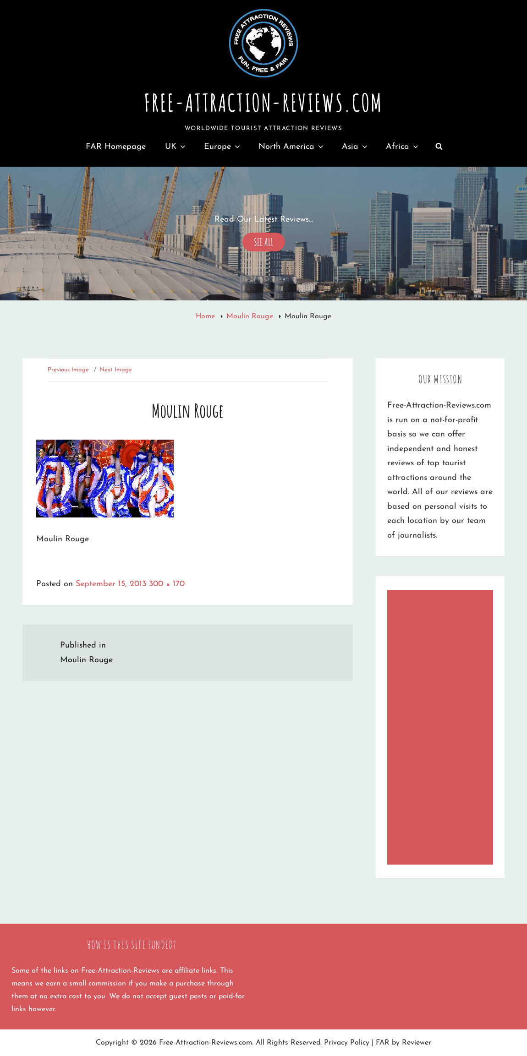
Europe (223, 146)
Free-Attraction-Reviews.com (263, 102)
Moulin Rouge (250, 316)
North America (291, 146)
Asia (355, 146)
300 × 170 (167, 584)
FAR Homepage (116, 146)
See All (264, 240)
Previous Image (68, 370)
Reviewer (416, 1042)
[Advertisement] (442, 728)
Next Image (115, 370)
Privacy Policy (346, 1042)
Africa (403, 146)
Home (206, 316)
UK (176, 146)
